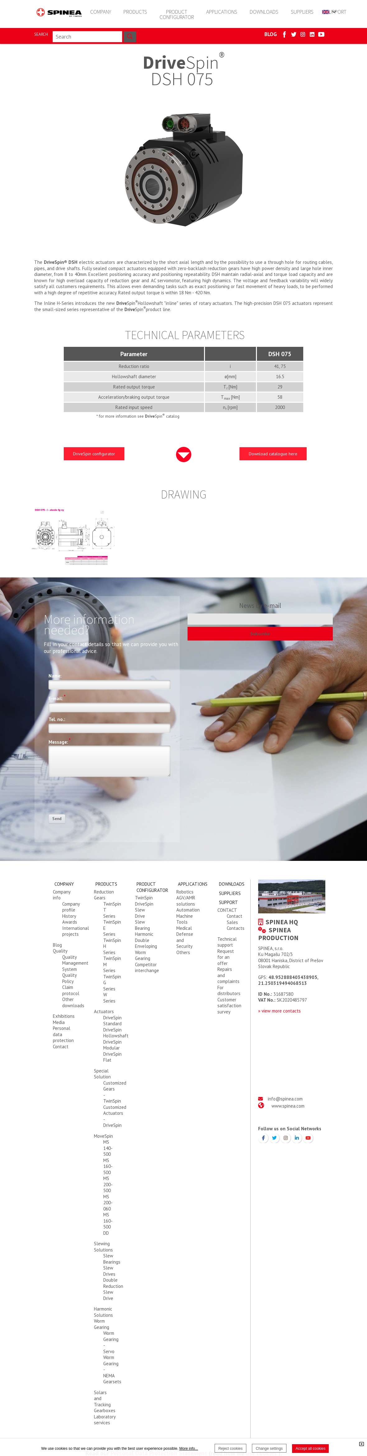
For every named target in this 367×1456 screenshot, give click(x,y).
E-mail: (57, 697)
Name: (55, 675)
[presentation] (96, 797)
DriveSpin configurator (94, 454)
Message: (60, 741)
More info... (188, 1448)
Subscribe (260, 633)
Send (57, 818)
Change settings (269, 1448)
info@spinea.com (285, 1099)
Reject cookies (230, 1448)
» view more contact (278, 1011)
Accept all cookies (310, 1448)
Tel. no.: (57, 719)
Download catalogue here (273, 454)
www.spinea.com (288, 1106)
